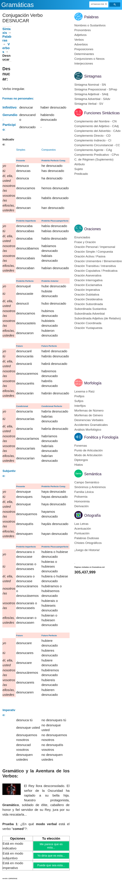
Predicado (81, 173)
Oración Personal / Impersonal (94, 247)
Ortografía (92, 515)
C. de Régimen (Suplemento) (93, 159)
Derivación (81, 506)
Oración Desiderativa (88, 299)
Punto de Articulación (88, 450)
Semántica (93, 474)
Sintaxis (6, 30)
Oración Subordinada (88, 304)
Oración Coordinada (87, 323)
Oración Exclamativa (88, 285)
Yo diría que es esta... (51, 855)
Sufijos (78, 401)
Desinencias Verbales (88, 420)
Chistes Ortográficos (88, 543)
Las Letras (81, 523)
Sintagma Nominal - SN (90, 84)
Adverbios (81, 44)
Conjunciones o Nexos (89, 58)
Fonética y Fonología (101, 437)
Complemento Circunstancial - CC (97, 145)
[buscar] (99, 4)
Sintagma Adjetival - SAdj (91, 94)
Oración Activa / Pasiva (89, 256)
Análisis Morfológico (87, 429)
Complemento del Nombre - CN (95, 121)
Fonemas (80, 445)
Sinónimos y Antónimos (90, 487)
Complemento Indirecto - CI (92, 140)
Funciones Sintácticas (102, 113)
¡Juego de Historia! (87, 550)
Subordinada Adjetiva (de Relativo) (97, 318)
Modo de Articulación (88, 455)
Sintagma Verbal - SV (88, 103)
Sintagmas (93, 76)
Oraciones (92, 229)
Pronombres (82, 30)
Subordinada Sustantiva (90, 308)
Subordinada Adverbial (89, 313)
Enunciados (82, 237)
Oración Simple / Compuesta (93, 251)
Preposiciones (83, 49)
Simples (20, 149)
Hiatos (78, 464)
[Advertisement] (40, 49)
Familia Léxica (84, 492)
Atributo (79, 164)
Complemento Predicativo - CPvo (96, 154)
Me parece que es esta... (51, 846)
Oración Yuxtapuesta (88, 328)
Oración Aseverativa (87, 275)
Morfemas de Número (89, 410)
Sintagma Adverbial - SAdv (92, 99)
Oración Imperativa (87, 289)
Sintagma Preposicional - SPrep (95, 89)
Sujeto (78, 169)
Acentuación (82, 528)
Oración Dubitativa (86, 294)
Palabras (6, 38)
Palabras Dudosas (86, 538)
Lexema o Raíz (84, 391)
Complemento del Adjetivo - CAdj (96, 126)
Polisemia (80, 496)
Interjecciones (83, 63)
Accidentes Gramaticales (91, 424)
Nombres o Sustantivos (89, 25)
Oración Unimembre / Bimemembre (98, 261)
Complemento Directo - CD (92, 135)
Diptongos (81, 460)
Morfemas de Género (88, 415)
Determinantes (84, 54)
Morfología (93, 383)
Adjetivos (80, 35)
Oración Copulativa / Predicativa (95, 270)
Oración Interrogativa (88, 280)
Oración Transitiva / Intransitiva (95, 266)
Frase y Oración (85, 242)
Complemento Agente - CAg (93, 150)
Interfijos (80, 405)
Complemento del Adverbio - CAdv (97, 131)
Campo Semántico (86, 482)
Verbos (6, 48)
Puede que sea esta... (51, 865)
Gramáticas (17, 4)
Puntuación (81, 533)
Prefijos (79, 396)
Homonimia (82, 501)
